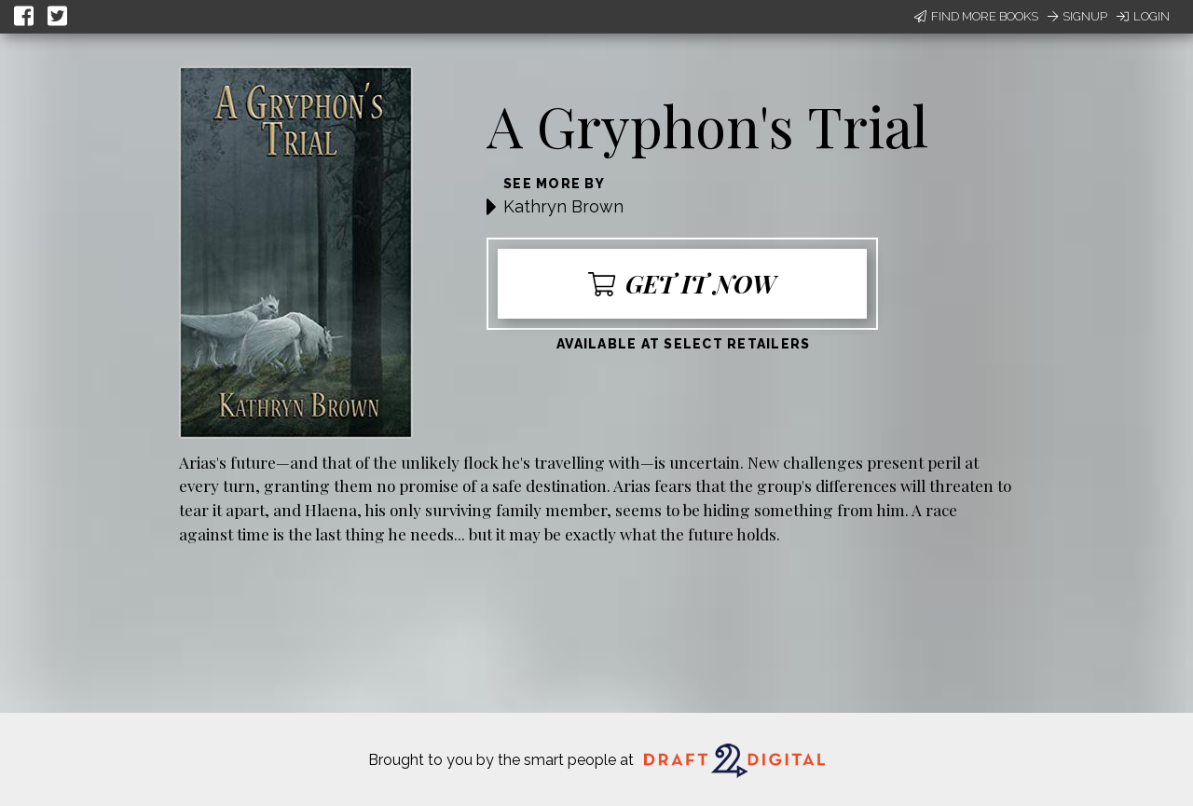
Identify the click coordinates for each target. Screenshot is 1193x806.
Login (1143, 16)
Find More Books (976, 16)
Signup (1077, 16)
